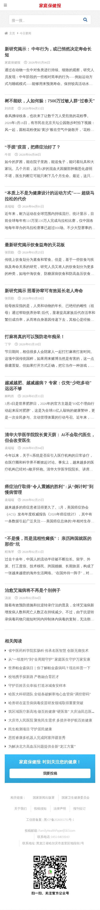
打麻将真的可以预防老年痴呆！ (35, 336)
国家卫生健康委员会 (76, 798)
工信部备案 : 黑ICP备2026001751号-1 (50, 820)
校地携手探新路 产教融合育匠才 (33, 676)
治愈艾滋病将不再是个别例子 (32, 590)
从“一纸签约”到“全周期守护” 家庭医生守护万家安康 (49, 659)
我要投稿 (50, 773)
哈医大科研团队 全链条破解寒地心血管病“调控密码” (49, 694)
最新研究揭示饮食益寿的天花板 (35, 244)
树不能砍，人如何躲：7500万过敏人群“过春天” (50, 101)
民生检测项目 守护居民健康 (30, 729)
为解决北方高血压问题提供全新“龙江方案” (42, 746)
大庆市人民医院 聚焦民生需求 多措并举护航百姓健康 (50, 720)
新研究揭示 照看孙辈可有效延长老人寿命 (44, 290)
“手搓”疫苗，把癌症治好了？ (32, 147)
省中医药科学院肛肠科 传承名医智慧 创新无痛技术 (48, 650)
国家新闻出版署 (44, 798)
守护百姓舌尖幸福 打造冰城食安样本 (37, 685)
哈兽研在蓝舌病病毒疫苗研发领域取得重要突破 (45, 703)
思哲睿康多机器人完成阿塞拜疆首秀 (36, 737)
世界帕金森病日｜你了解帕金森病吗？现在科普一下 (49, 668)
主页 (12, 33)
